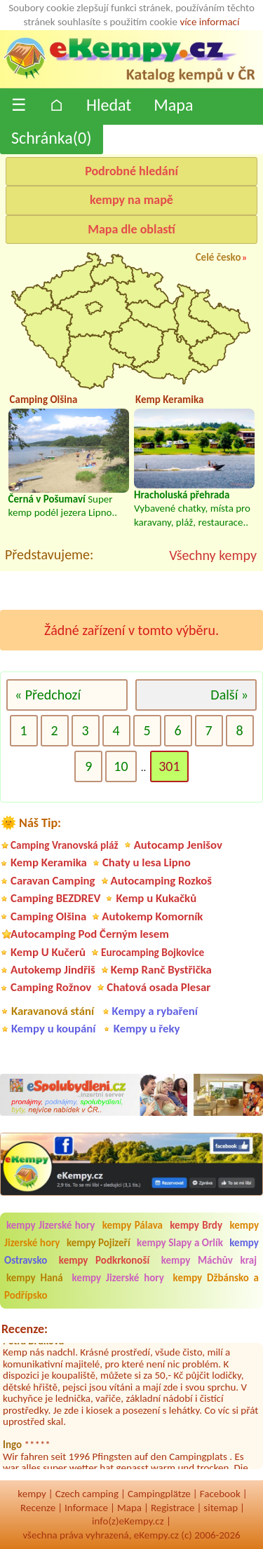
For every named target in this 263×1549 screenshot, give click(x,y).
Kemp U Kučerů (48, 952)
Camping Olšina (48, 916)
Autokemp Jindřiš (53, 969)
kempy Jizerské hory (50, 1225)
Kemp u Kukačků (156, 898)
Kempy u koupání (53, 1028)
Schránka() (51, 138)
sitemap (220, 1507)
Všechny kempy (213, 555)
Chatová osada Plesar (158, 987)
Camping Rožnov (51, 987)
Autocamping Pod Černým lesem (90, 934)
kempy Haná (34, 1277)
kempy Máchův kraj (209, 1260)
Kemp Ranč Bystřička (161, 969)
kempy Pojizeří (98, 1242)
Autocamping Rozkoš (162, 880)
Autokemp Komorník (152, 916)
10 (121, 766)
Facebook (220, 1493)
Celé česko (218, 257)
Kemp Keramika (49, 862)
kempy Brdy (196, 1225)
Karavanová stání (52, 1011)
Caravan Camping (53, 880)
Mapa (173, 105)
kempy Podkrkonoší (104, 1260)
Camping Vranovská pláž (65, 845)
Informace (86, 1507)
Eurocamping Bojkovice (152, 952)
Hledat (108, 105)
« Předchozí (48, 694)
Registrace (172, 1507)
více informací (209, 21)
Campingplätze (159, 1493)
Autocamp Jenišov (178, 845)
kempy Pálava (132, 1225)
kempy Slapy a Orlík (180, 1242)
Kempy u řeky (147, 1028)
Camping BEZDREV (55, 898)
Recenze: (24, 1329)
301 (169, 766)
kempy (32, 1493)
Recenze (37, 1507)
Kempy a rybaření (155, 1011)
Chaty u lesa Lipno (146, 862)
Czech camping (87, 1493)
